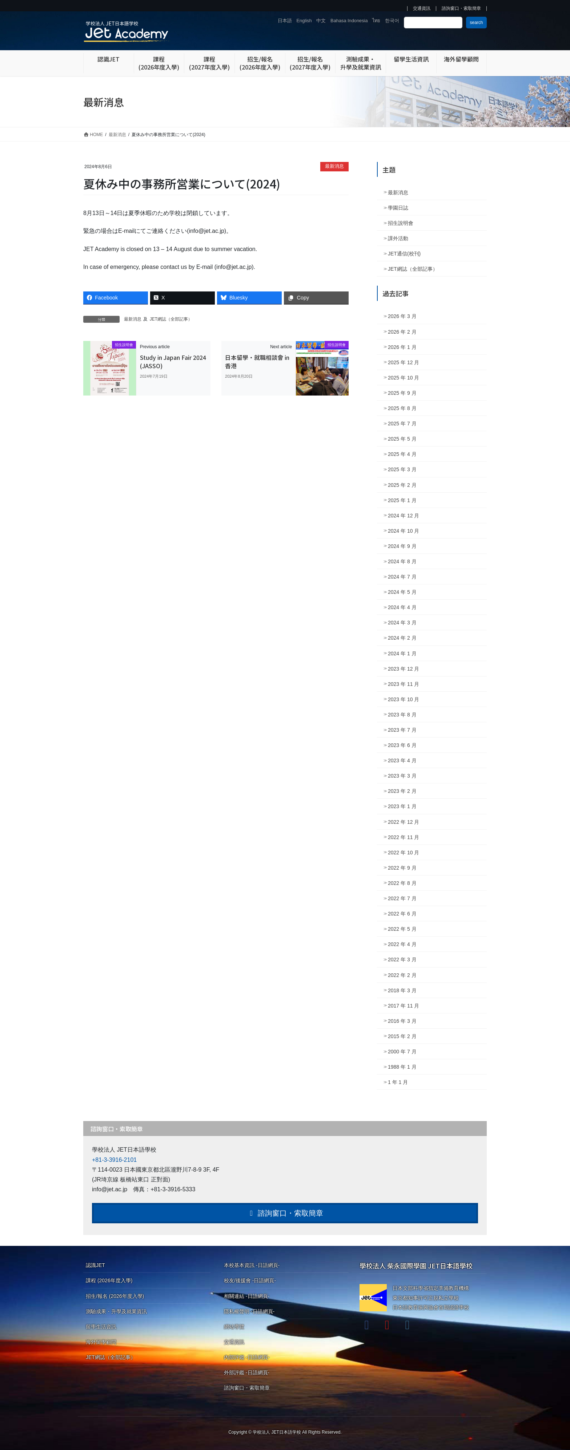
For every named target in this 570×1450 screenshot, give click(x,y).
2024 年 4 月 (402, 607)
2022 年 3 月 (402, 959)
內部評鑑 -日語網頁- (246, 1357)
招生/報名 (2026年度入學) (115, 1296)
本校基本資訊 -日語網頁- (252, 1265)
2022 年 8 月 (402, 883)
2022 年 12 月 (403, 822)
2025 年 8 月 (402, 408)
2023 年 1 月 (402, 806)
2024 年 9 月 (402, 546)
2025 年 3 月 (402, 469)
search (476, 22)
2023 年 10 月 (403, 699)
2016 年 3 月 (402, 1021)
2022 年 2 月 (402, 975)
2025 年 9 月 (402, 393)
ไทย (376, 20)
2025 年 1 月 (402, 500)
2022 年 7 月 (402, 898)
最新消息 (334, 166)
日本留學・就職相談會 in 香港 (257, 361)
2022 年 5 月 (402, 929)
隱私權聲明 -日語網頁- (249, 1311)
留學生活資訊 (101, 1327)
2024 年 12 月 (403, 516)
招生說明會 (400, 223)
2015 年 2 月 (402, 1036)
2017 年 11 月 (403, 1006)
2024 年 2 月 (402, 638)
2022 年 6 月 (402, 914)
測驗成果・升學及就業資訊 (116, 1311)
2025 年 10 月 (403, 378)
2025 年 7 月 (402, 423)
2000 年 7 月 (402, 1051)
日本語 (285, 20)
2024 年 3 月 (402, 622)
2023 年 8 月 (402, 715)
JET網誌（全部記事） (171, 319)
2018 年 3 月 (402, 990)
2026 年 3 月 (402, 316)
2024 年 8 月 (402, 561)
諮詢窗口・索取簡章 (461, 8)
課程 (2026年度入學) (109, 1280)
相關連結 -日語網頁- (246, 1296)
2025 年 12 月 (403, 362)
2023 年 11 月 (403, 684)
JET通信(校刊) (404, 254)
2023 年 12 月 (403, 669)
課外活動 (398, 238)
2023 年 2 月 (402, 791)
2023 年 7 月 (402, 730)
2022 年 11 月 (403, 837)
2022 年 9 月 (402, 868)
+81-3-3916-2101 (114, 1160)
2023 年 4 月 (402, 760)
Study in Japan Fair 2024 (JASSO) (173, 361)
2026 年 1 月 (402, 347)
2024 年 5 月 (402, 592)
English (304, 20)
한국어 (392, 20)
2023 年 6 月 (402, 745)
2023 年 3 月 (402, 776)
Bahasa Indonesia (349, 20)
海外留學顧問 (101, 1342)
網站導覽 (234, 1327)
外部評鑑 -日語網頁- (246, 1372)
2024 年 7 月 (402, 577)
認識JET (95, 1265)
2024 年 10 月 (403, 531)
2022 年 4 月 (402, 944)
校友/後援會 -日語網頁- (250, 1280)
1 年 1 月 (398, 1082)
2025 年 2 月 (402, 485)
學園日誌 (398, 208)
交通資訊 (421, 8)
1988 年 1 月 (402, 1067)
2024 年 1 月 (402, 653)
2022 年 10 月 (403, 852)
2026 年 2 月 (402, 332)
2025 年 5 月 (402, 439)
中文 (321, 20)
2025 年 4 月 (402, 454)
